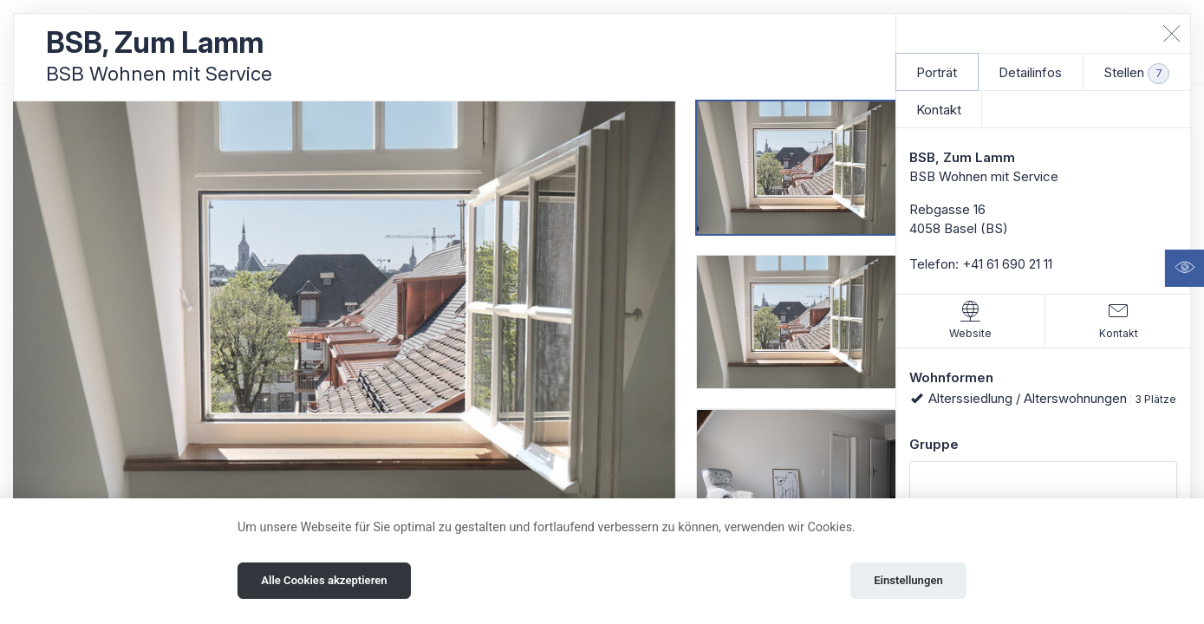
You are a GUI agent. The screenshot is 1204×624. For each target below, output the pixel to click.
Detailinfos (1030, 72)
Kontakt (938, 109)
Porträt (936, 72)
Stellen (1136, 73)
